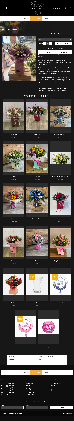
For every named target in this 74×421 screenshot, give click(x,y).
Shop (4, 29)
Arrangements (15, 363)
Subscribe (62, 407)
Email (27, 405)
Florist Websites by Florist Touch (12, 413)
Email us (53, 385)
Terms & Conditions (32, 392)
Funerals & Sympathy (47, 356)
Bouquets (12, 29)
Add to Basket (63, 43)
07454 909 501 (59, 8)
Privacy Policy (30, 394)
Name (2, 405)
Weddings (42, 360)
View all (12, 356)
